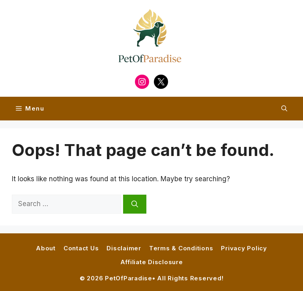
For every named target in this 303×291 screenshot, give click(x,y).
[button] (284, 108)
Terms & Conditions (181, 248)
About (46, 248)
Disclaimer (124, 248)
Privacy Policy (244, 248)
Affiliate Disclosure (151, 262)
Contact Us (81, 248)
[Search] (134, 204)
